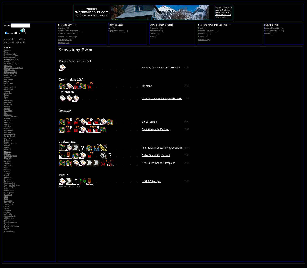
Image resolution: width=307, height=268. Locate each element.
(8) (161, 28)
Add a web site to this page (69, 186)
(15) (206, 37)
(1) (114, 28)
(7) (76, 37)
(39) (67, 43)
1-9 (24, 42)
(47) (126, 31)
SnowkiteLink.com (223, 14)
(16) (156, 37)
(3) (77, 34)
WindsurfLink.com (222, 10)
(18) (216, 31)
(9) (206, 28)
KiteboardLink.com (223, 12)
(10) (282, 31)
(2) (68, 28)
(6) (81, 31)
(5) (71, 40)
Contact (225, 17)
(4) (209, 40)
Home (217, 17)
